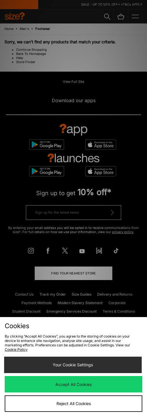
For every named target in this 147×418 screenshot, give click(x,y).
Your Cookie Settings (73, 364)
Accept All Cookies (73, 384)
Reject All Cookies (73, 403)
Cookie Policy (16, 349)
